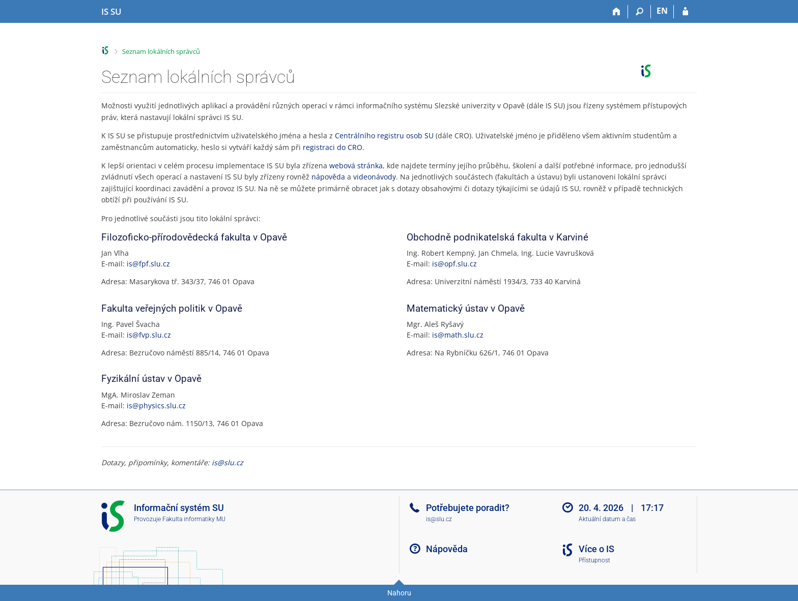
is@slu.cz (227, 462)
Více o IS (596, 549)
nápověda (328, 177)
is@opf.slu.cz (454, 263)
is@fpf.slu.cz (148, 263)
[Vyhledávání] (639, 11)
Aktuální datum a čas (607, 519)
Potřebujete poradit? (467, 507)
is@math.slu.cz (457, 335)
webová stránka (356, 165)
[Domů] (616, 11)
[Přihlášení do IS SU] (685, 11)
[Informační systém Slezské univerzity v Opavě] (111, 11)
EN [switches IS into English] (662, 10)
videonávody (374, 177)
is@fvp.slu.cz (149, 335)
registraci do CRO (332, 147)
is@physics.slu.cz (156, 405)
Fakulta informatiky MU (193, 519)
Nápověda (447, 549)
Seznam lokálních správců (161, 51)
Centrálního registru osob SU (384, 135)
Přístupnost (594, 560)
